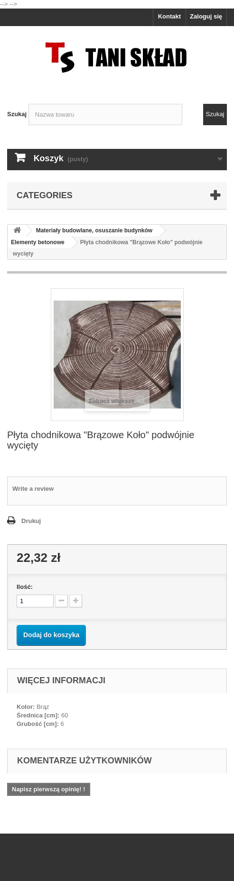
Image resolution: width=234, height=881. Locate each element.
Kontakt (169, 16)
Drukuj (31, 520)
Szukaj (17, 114)
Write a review (33, 488)
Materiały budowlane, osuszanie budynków (94, 230)
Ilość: (25, 586)
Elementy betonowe (38, 242)
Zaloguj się (206, 16)
